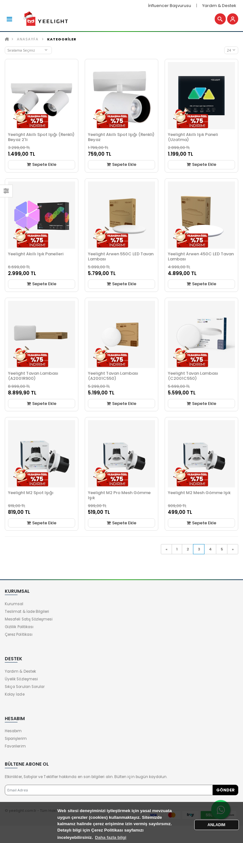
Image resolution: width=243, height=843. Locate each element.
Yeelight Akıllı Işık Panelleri (35, 254)
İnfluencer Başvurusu (169, 5)
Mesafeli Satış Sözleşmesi (29, 619)
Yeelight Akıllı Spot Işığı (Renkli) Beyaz (121, 137)
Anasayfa (28, 39)
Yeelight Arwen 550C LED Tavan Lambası (121, 256)
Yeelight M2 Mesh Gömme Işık (199, 493)
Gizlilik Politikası (19, 626)
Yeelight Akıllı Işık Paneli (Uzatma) (193, 137)
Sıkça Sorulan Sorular (25, 686)
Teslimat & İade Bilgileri (27, 611)
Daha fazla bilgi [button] (110, 837)
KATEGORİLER (61, 39)
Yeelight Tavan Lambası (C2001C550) (193, 375)
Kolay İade (15, 694)
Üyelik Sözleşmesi (21, 679)
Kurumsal (14, 603)
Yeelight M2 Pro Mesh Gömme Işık (119, 495)
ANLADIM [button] (216, 825)
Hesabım (13, 730)
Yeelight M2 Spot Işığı (31, 493)
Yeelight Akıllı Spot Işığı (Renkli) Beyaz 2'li (41, 137)
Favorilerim (15, 746)
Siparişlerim (16, 738)
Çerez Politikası (18, 634)
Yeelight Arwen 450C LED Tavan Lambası (201, 256)
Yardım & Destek (219, 5)
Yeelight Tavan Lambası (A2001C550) (113, 375)
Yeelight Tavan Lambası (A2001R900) (33, 375)
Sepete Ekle (41, 164)
